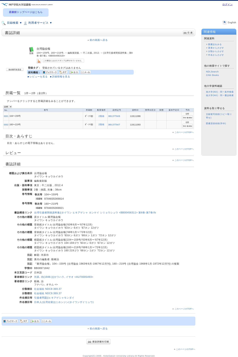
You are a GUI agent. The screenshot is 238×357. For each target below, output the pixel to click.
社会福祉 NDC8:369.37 (48, 289)
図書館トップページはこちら (26, 12)
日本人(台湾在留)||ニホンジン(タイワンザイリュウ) (64, 302)
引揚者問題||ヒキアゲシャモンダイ (54, 297)
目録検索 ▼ (11, 23)
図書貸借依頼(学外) (216, 123)
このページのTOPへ (184, 132)
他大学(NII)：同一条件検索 (220, 92)
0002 (6, 124)
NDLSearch (212, 71)
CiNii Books (212, 75)
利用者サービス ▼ (37, 23)
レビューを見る (39, 76)
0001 (6, 116)
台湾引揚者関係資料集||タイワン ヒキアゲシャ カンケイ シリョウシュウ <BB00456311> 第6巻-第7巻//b (95, 212)
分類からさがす (216, 51)
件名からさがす (216, 55)
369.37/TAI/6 (114, 116)
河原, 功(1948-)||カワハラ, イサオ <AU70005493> (63, 277)
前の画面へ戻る (99, 40)
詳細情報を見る (61, 76)
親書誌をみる (215, 44)
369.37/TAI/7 (114, 124)
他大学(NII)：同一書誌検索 (220, 95)
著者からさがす (216, 48)
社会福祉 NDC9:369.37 (48, 293)
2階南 (101, 116)
